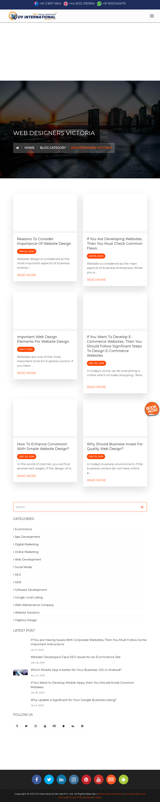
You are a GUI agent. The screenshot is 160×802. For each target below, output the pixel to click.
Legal (89, 797)
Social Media (22, 567)
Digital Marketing (25, 544)
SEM (17, 582)
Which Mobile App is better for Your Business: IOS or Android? (76, 670)
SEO (17, 574)
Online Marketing (25, 552)
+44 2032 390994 (82, 3)
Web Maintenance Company (33, 605)
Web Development (27, 559)
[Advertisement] (80, 51)
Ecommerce (22, 529)
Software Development (30, 590)
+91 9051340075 (114, 3)
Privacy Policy (76, 797)
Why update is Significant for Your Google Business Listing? (74, 700)
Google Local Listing (28, 597)
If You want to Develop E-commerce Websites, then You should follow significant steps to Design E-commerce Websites (114, 346)
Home (29, 148)
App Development (26, 537)
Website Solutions (26, 612)
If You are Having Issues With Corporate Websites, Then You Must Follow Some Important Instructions (89, 642)
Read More (26, 275)
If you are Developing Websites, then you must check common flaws (115, 243)
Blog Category (53, 148)
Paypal (97, 797)
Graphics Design (25, 620)
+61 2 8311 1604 (50, 3)
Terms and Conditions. (110, 793)
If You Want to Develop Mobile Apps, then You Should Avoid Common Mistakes (82, 685)
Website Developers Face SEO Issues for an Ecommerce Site (76, 657)
